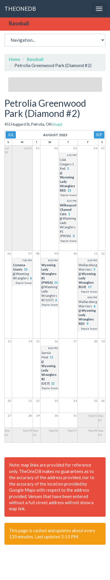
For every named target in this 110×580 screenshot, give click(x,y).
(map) (57, 124)
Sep (99, 134)
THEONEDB (20, 8)
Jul (11, 134)
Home (14, 59)
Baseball (35, 59)
